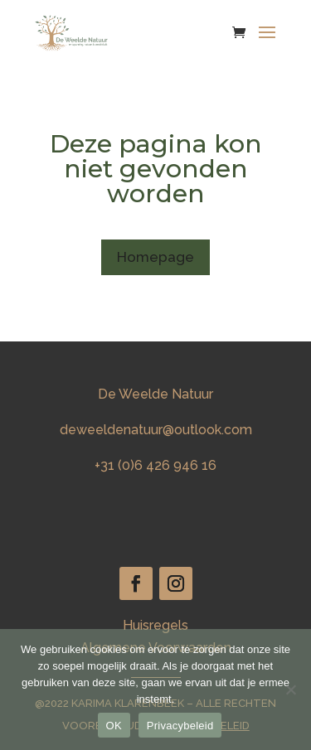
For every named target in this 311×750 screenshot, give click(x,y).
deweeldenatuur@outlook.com (156, 430)
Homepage (155, 257)
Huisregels (155, 625)
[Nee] (290, 689)
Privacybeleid (180, 725)
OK (114, 725)
